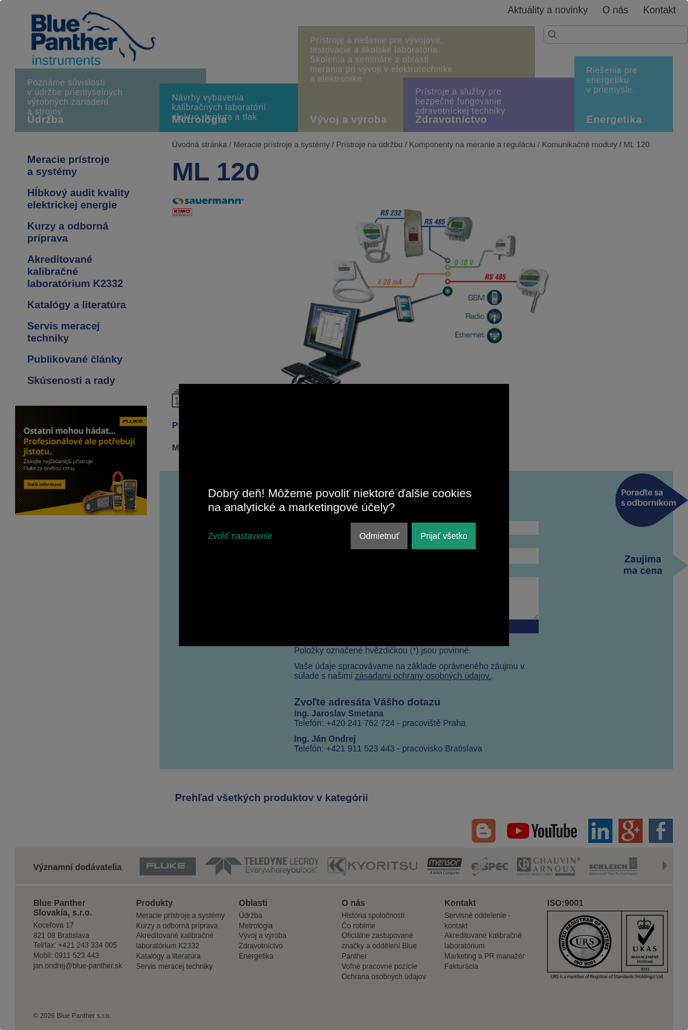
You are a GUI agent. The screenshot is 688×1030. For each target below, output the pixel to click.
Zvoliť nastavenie (240, 536)
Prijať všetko (443, 536)
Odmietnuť (379, 536)
